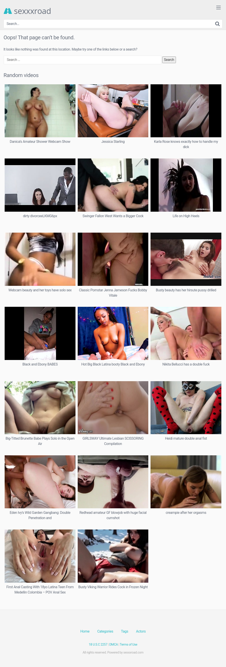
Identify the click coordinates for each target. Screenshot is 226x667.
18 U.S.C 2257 (98, 644)
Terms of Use (128, 644)
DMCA (113, 644)
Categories (105, 631)
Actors (141, 631)
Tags (124, 631)
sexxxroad (27, 11)
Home (84, 631)
